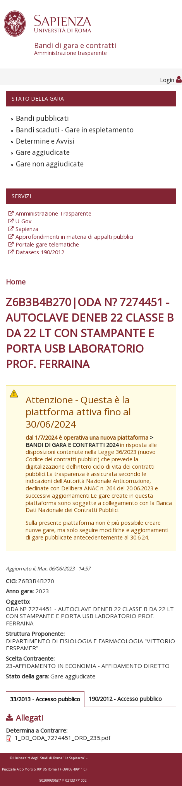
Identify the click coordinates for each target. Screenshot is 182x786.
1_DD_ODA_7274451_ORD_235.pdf (62, 737)
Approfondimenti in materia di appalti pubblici (74, 236)
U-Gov (23, 221)
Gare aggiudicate (43, 152)
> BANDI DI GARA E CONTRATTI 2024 (89, 441)
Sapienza (26, 229)
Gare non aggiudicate (50, 163)
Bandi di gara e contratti (108, 49)
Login (171, 80)
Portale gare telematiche (47, 244)
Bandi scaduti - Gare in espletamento (75, 129)
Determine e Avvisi (45, 141)
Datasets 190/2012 (39, 252)
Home (16, 281)
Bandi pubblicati (42, 118)
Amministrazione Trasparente (53, 213)
